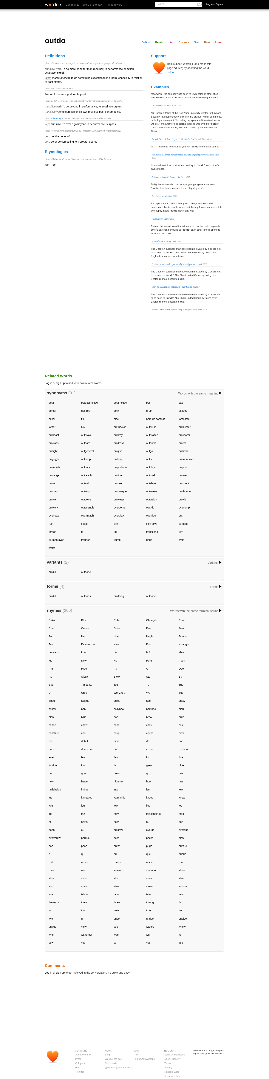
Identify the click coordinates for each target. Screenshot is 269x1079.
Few (181, 628)
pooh (84, 845)
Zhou (52, 700)
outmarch (54, 467)
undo (149, 539)
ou (82, 829)
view (84, 926)
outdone (86, 572)
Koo (148, 644)
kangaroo (86, 797)
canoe (52, 725)
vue (116, 926)
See (196, 42)
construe (54, 733)
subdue (183, 886)
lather (52, 427)
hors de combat (155, 418)
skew (149, 878)
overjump (184, 507)
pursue (183, 845)
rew (181, 862)
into (116, 789)
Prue (84, 668)
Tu (147, 684)
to (82, 531)
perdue (85, 837)
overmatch (87, 515)
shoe (52, 878)
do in (117, 410)
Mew (181, 652)
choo (117, 725)
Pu (115, 668)
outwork (53, 507)
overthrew (55, 837)
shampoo (151, 870)
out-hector (120, 427)
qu (115, 854)
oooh (52, 829)
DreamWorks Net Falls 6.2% (164, 105)
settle (84, 523)
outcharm (184, 435)
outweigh (151, 499)
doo (181, 741)
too (83, 910)
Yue (181, 692)
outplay (150, 467)
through (150, 902)
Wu (148, 692)
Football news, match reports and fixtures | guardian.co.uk (177, 264)
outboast (54, 435)
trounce (85, 539)
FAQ (77, 1067)
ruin (51, 523)
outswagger (121, 491)
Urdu (84, 692)
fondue (53, 765)
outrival (150, 475)
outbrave (86, 435)
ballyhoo (119, 708)
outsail (85, 483)
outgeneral (87, 451)
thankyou (54, 902)
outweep (119, 499)
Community (72, 4)
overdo (150, 507)
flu (147, 757)
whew (182, 926)
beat (51, 402)
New (84, 660)
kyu (51, 805)
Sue (51, 684)
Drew (117, 628)
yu (115, 942)
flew (116, 757)
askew (52, 708)
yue (148, 942)
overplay (119, 515)
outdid (52, 572)
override (151, 515)
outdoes (86, 596)
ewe (51, 757)
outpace (86, 467)
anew (182, 700)
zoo (181, 942)
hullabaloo (55, 789)
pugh (149, 845)
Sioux (84, 676)
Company (81, 1050)
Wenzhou (119, 692)
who (51, 934)
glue (181, 765)
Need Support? (172, 1059)
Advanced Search (173, 1076)
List (170, 42)
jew (181, 789)
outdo (170, 72)
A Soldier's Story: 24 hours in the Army (168, 177)
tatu (148, 894)
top (116, 531)
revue (149, 862)
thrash (52, 531)
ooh (181, 821)
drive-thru (87, 749)
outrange (54, 475)
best (148, 402)
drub (149, 410)
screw (117, 870)
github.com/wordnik (145, 1059)
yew (51, 942)
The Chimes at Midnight (162, 196)
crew (181, 733)
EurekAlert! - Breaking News (164, 241)
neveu (85, 821)
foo (83, 765)
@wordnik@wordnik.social (119, 1067)
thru (181, 902)
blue (83, 717)
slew (181, 878)
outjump (86, 459)
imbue (85, 789)
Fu (50, 636)
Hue (116, 636)
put (181, 515)
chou (149, 725)
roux (51, 870)
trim (181, 531)
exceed (183, 410)
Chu (51, 628)
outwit (182, 499)
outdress (119, 443)
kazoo (149, 797)
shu (116, 878)
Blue (84, 620)
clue (181, 725)
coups (149, 733)
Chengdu (151, 620)
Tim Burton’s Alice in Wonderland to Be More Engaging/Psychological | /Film (185, 155)
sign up (60, 383)
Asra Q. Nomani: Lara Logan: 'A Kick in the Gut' (173, 139)
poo (51, 845)
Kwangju (184, 644)
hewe (84, 781)
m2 (83, 813)
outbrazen (152, 435)
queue (182, 854)
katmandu (120, 797)
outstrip (85, 491)
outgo (149, 451)
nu (147, 821)
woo (116, 934)
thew (84, 902)
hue (181, 781)
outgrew (118, 829)
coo (83, 733)
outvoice (86, 499)
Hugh (149, 636)
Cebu (117, 620)
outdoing (119, 596)
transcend (152, 531)
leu (83, 805)
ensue (150, 749)
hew (51, 781)
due (116, 749)
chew (84, 725)
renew (85, 862)
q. (82, 854)
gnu (51, 773)
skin (116, 523)
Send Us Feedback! (174, 1054)
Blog (107, 1054)
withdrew (86, 934)
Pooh (182, 660)
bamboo (151, 708)
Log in (48, 383)
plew (181, 837)
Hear (207, 42)
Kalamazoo (88, 644)
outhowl (183, 451)
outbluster (185, 427)
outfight (53, 451)
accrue (85, 700)
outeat (182, 443)
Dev (136, 1050)
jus (50, 797)
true (148, 910)
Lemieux (54, 652)
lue (50, 813)
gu (147, 773)
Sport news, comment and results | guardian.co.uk (173, 287)
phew (149, 837)
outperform (120, 467)
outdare (85, 443)
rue (83, 870)
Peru (149, 660)
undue (150, 918)
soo (51, 886)
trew (116, 910)
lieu (148, 805)
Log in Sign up (215, 4)
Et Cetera (170, 1050)
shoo (84, 878)
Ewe (148, 628)
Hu (83, 636)
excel (52, 418)
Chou (182, 620)
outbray (118, 435)
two (51, 918)
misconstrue (153, 813)
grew (117, 773)
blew (51, 717)
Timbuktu (86, 684)
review (118, 862)
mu (50, 821)
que (148, 854)
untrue (52, 926)
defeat (52, 410)
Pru (51, 668)
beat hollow (120, 402)
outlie (149, 459)
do (147, 741)
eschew (183, 749)
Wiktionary (56, 118)
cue (51, 741)
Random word (114, 4)
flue (181, 757)
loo (180, 805)
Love (218, 42)
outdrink (151, 443)
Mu (50, 660)
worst (52, 547)
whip (181, 539)
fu (115, 765)
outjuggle (54, 459)
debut (84, 741)
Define (146, 42)
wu (148, 934)
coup (117, 733)
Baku (52, 620)
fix (82, 418)
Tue (181, 684)
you (83, 942)
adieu (117, 700)
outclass (54, 443)
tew (181, 894)
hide (116, 418)
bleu (181, 708)
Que (181, 668)
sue (51, 894)
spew (84, 886)
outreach (86, 475)
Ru (50, 676)
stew (116, 886)
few (83, 757)
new (116, 821)
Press (78, 1059)
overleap (54, 515)
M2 (148, 652)
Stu (148, 676)
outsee (118, 483)
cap (181, 402)
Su (180, 676)
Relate (159, 42)
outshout (184, 483)
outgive (118, 451)
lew (116, 805)
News (108, 1050)
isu (148, 789)
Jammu (183, 636)
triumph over (56, 539)
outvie (52, 499)
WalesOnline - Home (161, 219)
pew (116, 837)
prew (117, 845)
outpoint (183, 467)
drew (52, 749)
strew (149, 886)
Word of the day (92, 4)
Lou (83, 652)
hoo (148, 781)
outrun (52, 483)
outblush (151, 427)
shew (182, 870)
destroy (85, 410)
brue (181, 717)
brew (149, 717)
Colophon (80, 1063)
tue (181, 910)
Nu (115, 660)
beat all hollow (89, 402)
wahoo (150, 926)
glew (149, 765)
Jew (51, 644)
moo (181, 813)
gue (181, 773)
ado (148, 700)
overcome (120, 507)
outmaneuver (186, 459)
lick (83, 427)
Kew (116, 644)
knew (182, 797)
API (137, 1054)
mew (116, 813)
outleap (118, 459)
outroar (183, 475)
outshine (151, 483)
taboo (84, 894)
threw (117, 902)
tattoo (117, 894)
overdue (183, 829)
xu (180, 934)
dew (116, 741)
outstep (53, 491)
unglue (183, 918)
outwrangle (87, 507)
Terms (167, 1063)
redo (51, 862)
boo (116, 717)
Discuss (184, 42)
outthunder (185, 491)
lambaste (184, 418)
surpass (183, 523)
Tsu (116, 684)
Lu (115, 652)
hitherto (118, 781)
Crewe (85, 628)
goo (83, 773)
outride (118, 475)
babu (84, 708)
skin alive (151, 523)
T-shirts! (79, 1071)
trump (117, 539)
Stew (117, 676)
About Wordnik (83, 1054)
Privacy (168, 1067)
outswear (151, 491)
